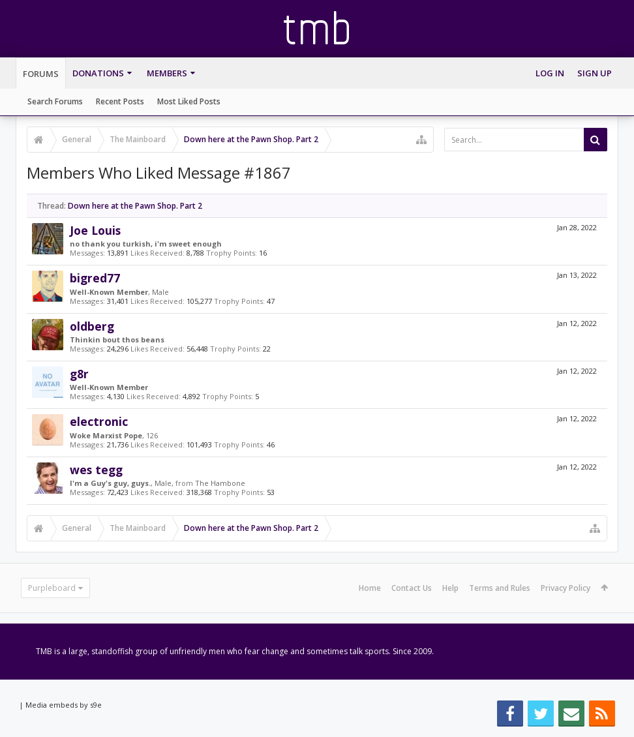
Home (370, 588)
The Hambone (220, 483)
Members (167, 73)
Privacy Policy (565, 588)
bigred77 (95, 278)
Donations (98, 73)
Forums (41, 74)
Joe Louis (95, 230)
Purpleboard (52, 588)
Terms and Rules (499, 588)
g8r (79, 374)
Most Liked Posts (188, 101)
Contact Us (411, 588)
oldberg (92, 326)
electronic (99, 421)
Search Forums (55, 101)
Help (450, 588)
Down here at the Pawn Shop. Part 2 (135, 205)
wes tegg (96, 469)
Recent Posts (120, 101)
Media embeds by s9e (63, 705)
